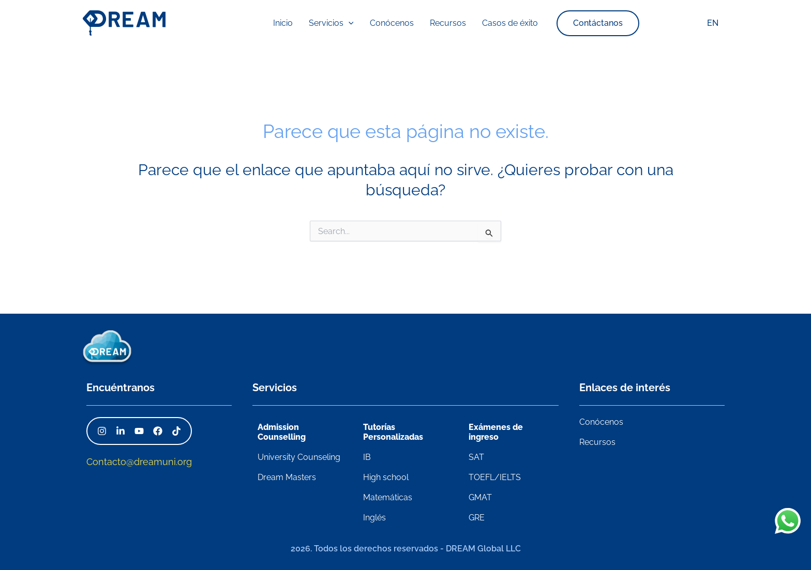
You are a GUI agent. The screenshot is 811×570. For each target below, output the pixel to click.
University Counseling (299, 457)
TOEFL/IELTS (495, 477)
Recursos (597, 442)
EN (714, 23)
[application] (357, 23)
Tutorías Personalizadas (393, 432)
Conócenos (601, 422)
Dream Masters (287, 477)
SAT (476, 457)
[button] (575, 23)
